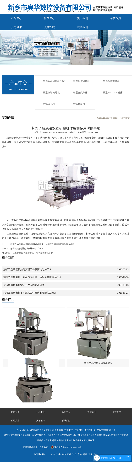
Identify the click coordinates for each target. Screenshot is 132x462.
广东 (53, 454)
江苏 (69, 454)
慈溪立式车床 (80, 92)
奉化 (90, 454)
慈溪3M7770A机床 (113, 92)
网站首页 (114, 117)
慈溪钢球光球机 (51, 92)
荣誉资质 (115, 18)
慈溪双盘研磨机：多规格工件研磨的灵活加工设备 (29, 292)
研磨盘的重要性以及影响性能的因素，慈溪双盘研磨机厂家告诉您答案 (42, 244)
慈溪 (85, 454)
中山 (64, 454)
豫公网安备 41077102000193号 (66, 447)
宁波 (80, 454)
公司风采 (16, 27)
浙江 (74, 454)
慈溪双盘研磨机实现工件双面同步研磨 (23, 285)
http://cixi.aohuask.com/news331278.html (57, 132)
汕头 (58, 454)
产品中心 (16, 18)
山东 (96, 454)
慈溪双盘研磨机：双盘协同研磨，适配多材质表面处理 (32, 277)
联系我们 (82, 27)
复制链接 (59, 430)
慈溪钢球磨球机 (111, 81)
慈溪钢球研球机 (81, 81)
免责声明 (88, 430)
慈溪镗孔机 (49, 104)
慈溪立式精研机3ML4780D (98, 363)
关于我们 (82, 18)
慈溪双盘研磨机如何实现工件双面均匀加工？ (27, 269)
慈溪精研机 (79, 104)
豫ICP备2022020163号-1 (104, 430)
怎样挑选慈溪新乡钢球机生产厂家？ (26, 248)
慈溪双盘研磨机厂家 (54, 81)
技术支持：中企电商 (73, 430)
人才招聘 (49, 27)
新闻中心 (49, 18)
